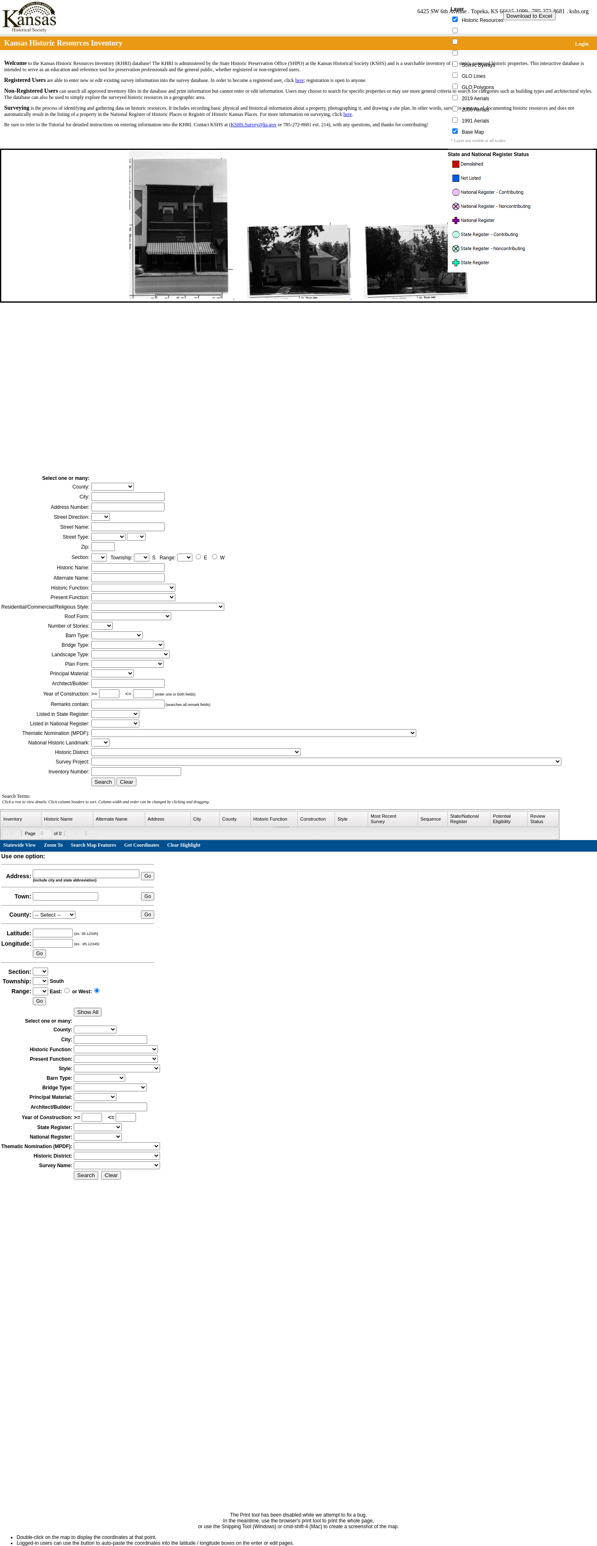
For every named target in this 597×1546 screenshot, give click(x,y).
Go (147, 876)
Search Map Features (93, 845)
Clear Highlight (183, 845)
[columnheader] (21, 819)
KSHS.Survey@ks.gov (254, 125)
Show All (87, 1012)
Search (103, 782)
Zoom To (53, 845)
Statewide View (19, 845)
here (299, 80)
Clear (126, 782)
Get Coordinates (141, 845)
